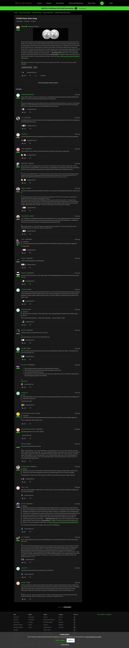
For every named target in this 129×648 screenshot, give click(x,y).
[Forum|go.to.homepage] (23, 3)
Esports (30, 624)
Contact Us (61, 627)
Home (15, 12)
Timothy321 (24, 134)
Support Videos (47, 630)
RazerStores (16, 617)
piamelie (23, 582)
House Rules (60, 3)
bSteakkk (23, 348)
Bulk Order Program (17, 627)
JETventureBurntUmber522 (28, 413)
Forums (39, 3)
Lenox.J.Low (24, 487)
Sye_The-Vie (24, 365)
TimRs (23, 149)
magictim (23, 188)
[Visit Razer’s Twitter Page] (74, 625)
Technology (31, 617)
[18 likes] (28, 140)
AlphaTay (23, 444)
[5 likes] (28, 180)
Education (15, 630)
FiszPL (23, 239)
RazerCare (45, 624)
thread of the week (27, 67)
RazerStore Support (47, 622)
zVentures (60, 624)
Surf (22, 537)
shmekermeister (25, 466)
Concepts (30, 622)
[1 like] (27, 384)
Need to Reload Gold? (72, 522)
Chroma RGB (31, 619)
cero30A (23, 503)
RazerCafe (15, 619)
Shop (14, 614)
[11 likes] (28, 155)
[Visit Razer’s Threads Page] (74, 622)
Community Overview (24, 12)
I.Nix (22, 117)
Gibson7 (23, 258)
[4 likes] (28, 264)
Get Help (45, 617)
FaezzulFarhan (25, 216)
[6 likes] (28, 250)
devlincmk (24, 273)
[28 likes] (28, 72)
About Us (60, 617)
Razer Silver (91, 3)
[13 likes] (28, 109)
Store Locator (16, 622)
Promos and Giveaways (76, 3)
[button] (111, 3)
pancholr (23, 330)
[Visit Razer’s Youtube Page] (74, 627)
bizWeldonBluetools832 (27, 94)
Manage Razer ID (47, 627)
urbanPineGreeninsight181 (28, 429)
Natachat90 (24, 163)
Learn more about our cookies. (93, 637)
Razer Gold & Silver (48, 12)
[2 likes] (27, 281)
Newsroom (60, 622)
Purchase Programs (18, 624)
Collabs (30, 627)
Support (48, 3)
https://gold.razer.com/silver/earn (66, 56)
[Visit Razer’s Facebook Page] (74, 617)
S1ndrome (24, 289)
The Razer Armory (37, 12)
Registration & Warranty (48, 619)
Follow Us (75, 614)
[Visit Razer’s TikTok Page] (74, 630)
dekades (23, 26)
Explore (30, 614)
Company (60, 614)
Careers (60, 619)
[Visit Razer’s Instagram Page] (74, 620)
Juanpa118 (24, 568)
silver (35, 67)
